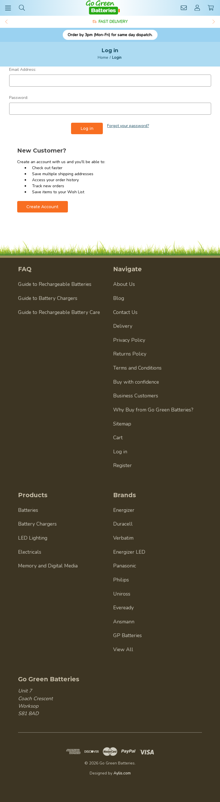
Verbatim (123, 537)
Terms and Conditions (137, 367)
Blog (118, 298)
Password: (18, 97)
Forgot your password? (128, 125)
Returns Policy (129, 353)
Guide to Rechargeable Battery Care (59, 312)
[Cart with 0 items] (211, 8)
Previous (6, 22)
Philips (121, 579)
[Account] (197, 8)
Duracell (123, 523)
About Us (124, 284)
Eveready (123, 607)
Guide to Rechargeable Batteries (54, 284)
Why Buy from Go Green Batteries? (153, 409)
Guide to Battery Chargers (47, 298)
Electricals (29, 551)
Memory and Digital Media (48, 565)
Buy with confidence (136, 381)
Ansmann (123, 621)
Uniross (121, 593)
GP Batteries (127, 635)
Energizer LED (129, 551)
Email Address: (22, 69)
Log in (120, 451)
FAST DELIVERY (113, 21)
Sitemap (122, 423)
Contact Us (125, 312)
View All (123, 649)
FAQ (25, 269)
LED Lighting (32, 537)
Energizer (123, 509)
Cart (118, 437)
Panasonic (124, 565)
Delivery (122, 326)
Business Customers (135, 395)
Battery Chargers (37, 523)
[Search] (22, 8)
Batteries (28, 509)
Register (122, 465)
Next (214, 22)
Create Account (42, 206)
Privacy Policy (129, 339)
